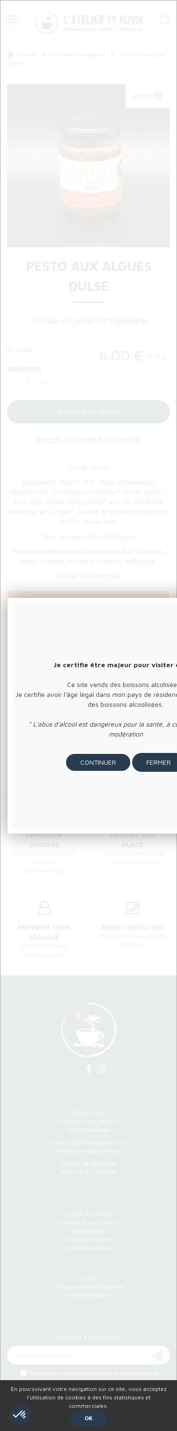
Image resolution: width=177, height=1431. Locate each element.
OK (88, 1418)
